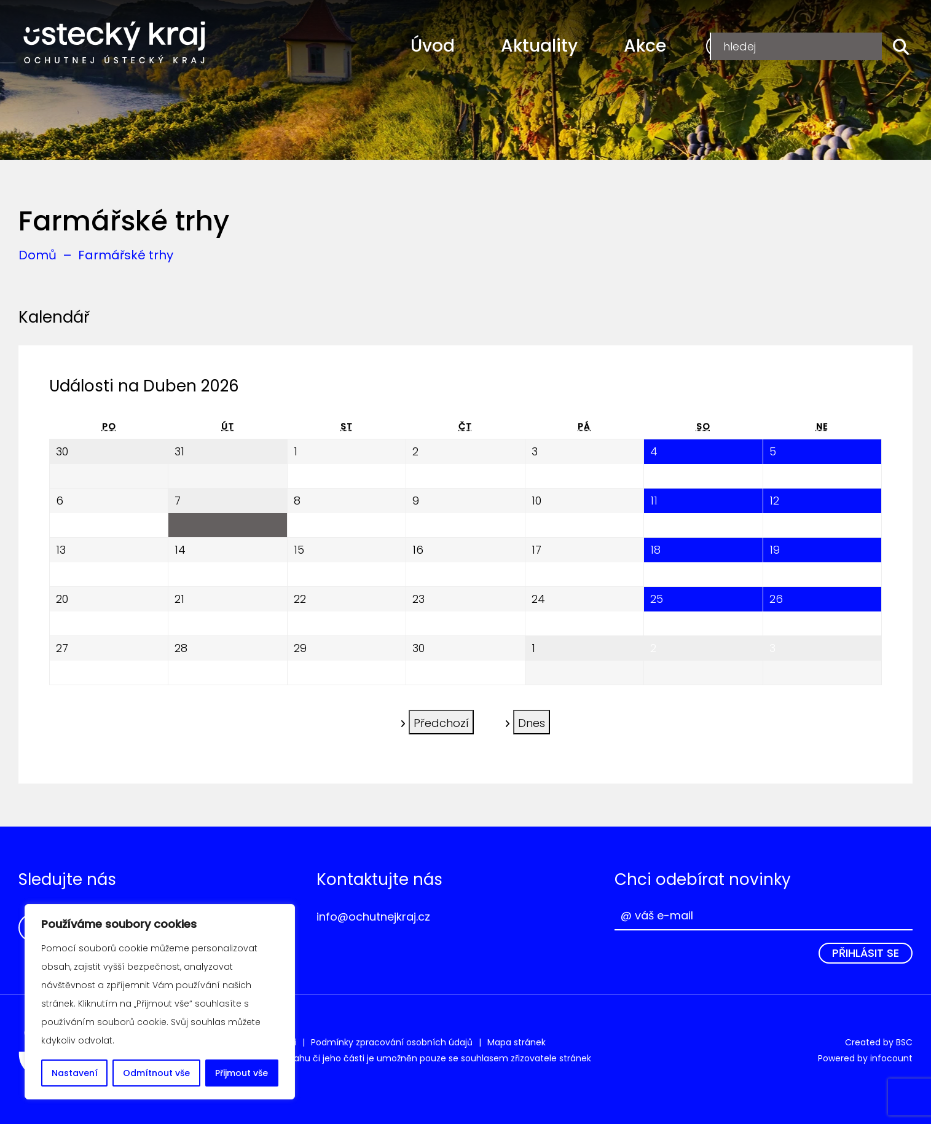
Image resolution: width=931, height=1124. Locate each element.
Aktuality (539, 46)
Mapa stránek (516, 1042)
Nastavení (75, 1073)
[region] (160, 1001)
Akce (645, 46)
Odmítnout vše (156, 1073)
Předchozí (441, 721)
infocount (891, 1058)
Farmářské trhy (125, 255)
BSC (904, 1042)
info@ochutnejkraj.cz (373, 916)
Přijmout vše (241, 1073)
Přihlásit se (865, 953)
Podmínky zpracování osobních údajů (392, 1042)
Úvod (433, 46)
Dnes (531, 721)
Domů (37, 255)
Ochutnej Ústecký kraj (114, 43)
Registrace (749, 46)
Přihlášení (841, 46)
